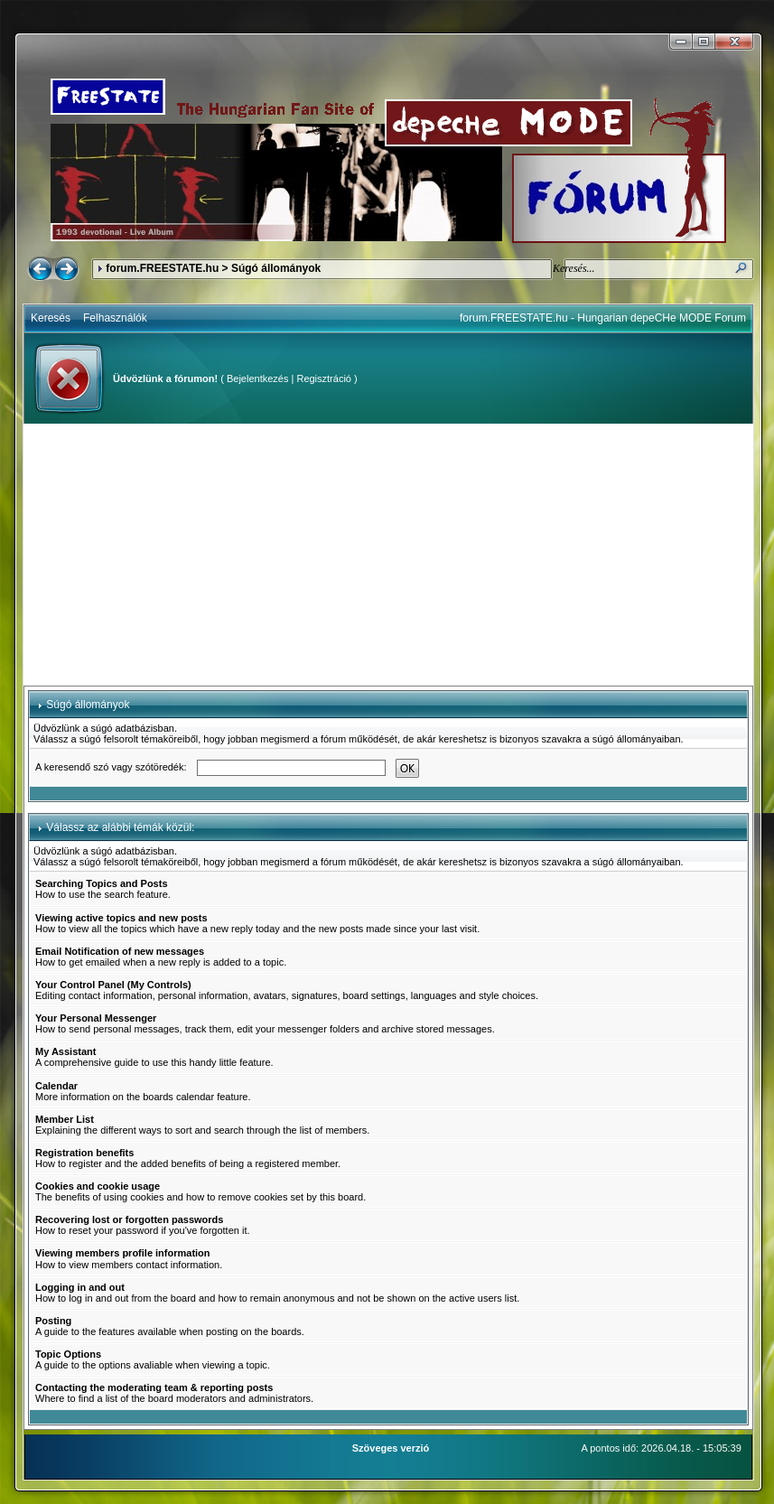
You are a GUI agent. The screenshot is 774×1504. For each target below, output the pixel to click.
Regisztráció (323, 378)
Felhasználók (115, 318)
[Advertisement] (388, 554)
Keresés (50, 318)
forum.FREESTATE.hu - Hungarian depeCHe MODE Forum (603, 318)
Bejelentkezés (258, 378)
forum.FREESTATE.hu (162, 268)
